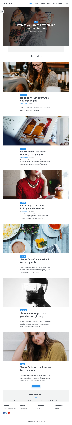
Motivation (23, 94)
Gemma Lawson (24, 157)
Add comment (33, 31)
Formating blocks (23, 410)
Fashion (22, 364)
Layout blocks (23, 413)
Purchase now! (58, 413)
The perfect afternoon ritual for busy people (34, 261)
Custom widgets (40, 410)
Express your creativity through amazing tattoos (36, 26)
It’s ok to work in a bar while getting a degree (34, 99)
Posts (48, 3)
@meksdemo (38, 394)
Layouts (36, 3)
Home (30, 3)
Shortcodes (39, 408)
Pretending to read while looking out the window (32, 207)
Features (60, 3)
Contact (39, 413)
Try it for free (57, 408)
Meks (32, 421)
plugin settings (55, 400)
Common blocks (23, 408)
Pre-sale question (58, 410)
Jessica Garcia (24, 372)
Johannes (8, 3)
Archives (43, 3)
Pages (54, 3)
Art (36, 21)
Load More (36, 386)
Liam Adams (24, 103)
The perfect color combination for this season (35, 369)
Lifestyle (23, 148)
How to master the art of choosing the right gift (33, 153)
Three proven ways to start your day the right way (34, 315)
